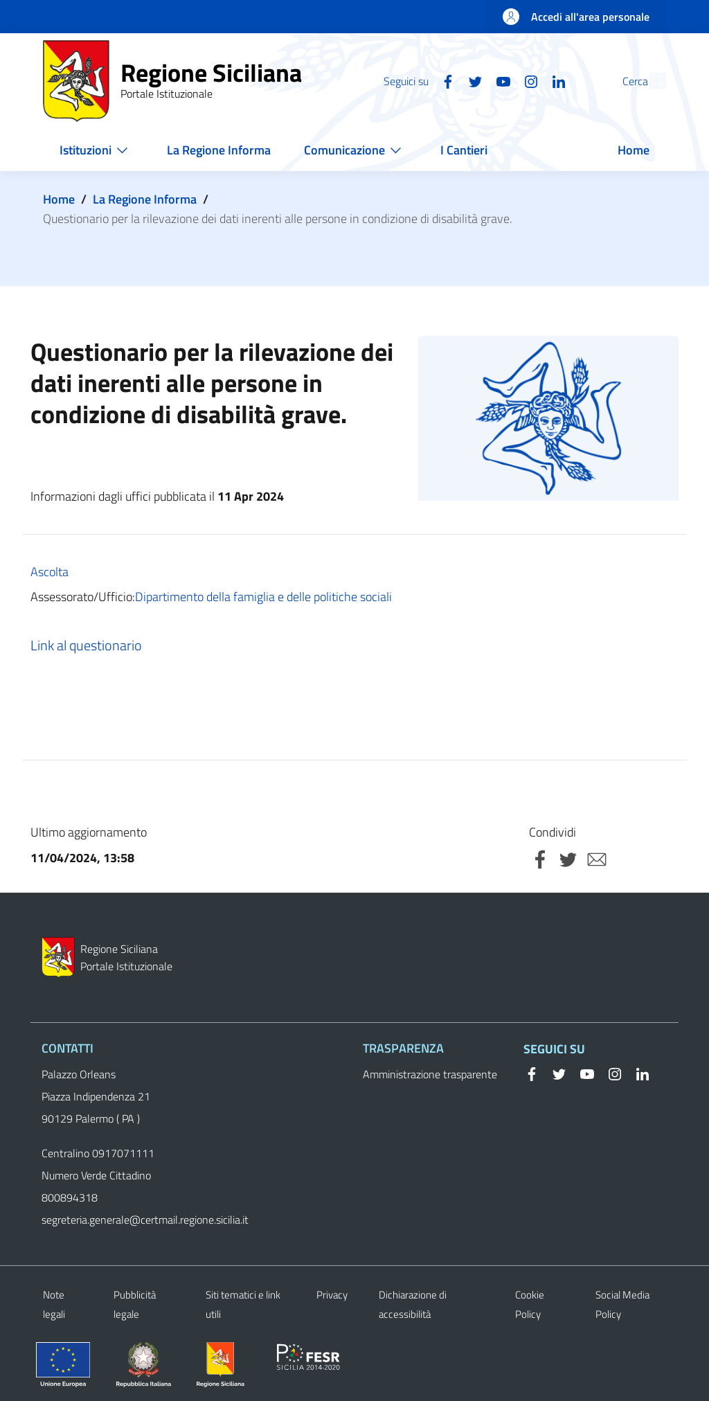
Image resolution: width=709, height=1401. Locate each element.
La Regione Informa (145, 199)
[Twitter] (444, 80)
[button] (649, 81)
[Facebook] (416, 80)
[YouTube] (471, 80)
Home (59, 199)
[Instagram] (499, 80)
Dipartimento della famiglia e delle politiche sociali (263, 596)
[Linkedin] (527, 80)
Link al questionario (86, 645)
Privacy (332, 1295)
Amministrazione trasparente (430, 1074)
